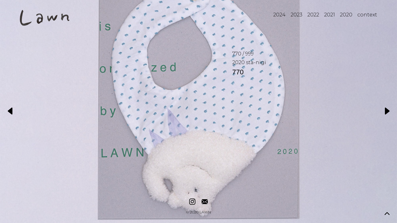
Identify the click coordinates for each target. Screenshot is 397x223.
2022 (313, 15)
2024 (279, 15)
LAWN (205, 212)
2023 (296, 15)
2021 (329, 15)
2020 (346, 15)
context (367, 15)
